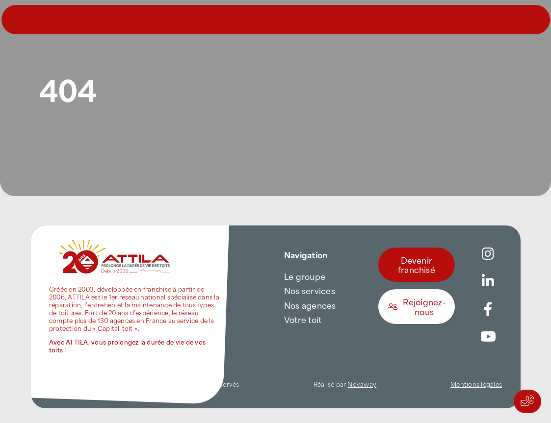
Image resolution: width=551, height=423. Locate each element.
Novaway (361, 384)
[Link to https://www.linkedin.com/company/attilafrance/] (488, 281)
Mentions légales (476, 384)
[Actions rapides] (527, 401)
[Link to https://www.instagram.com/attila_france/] (488, 254)
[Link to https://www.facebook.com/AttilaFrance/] (488, 309)
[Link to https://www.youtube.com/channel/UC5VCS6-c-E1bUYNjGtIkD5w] (488, 336)
